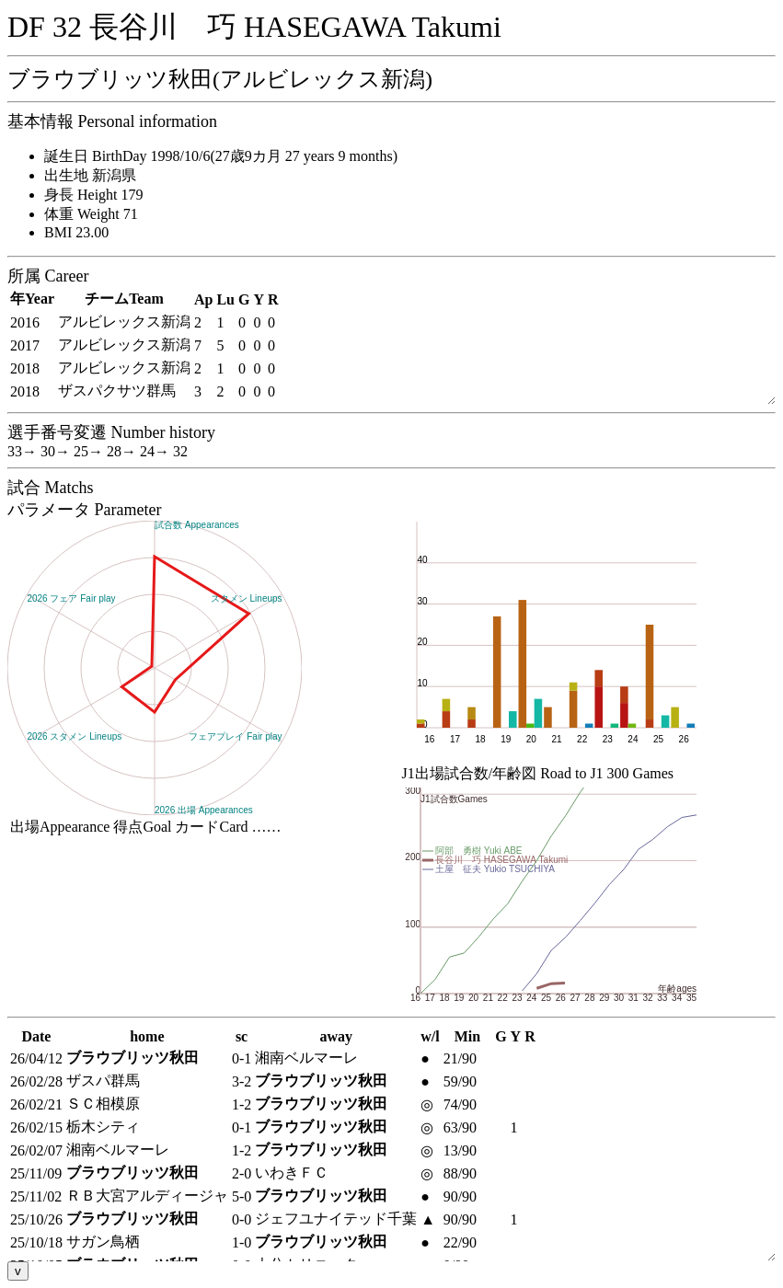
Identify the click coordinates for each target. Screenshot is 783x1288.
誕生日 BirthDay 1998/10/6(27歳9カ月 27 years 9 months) (220, 156)
